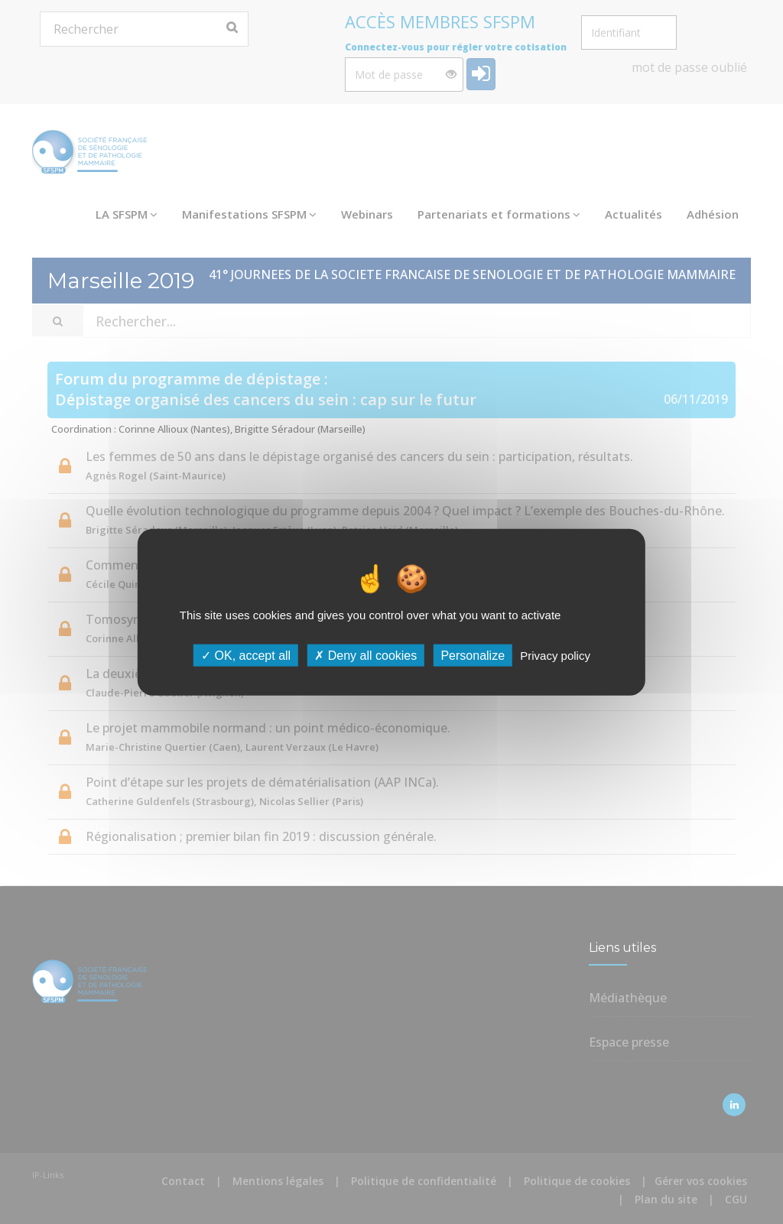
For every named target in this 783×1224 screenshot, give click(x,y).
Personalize (472, 655)
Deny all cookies (365, 655)
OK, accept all (246, 655)
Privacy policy (555, 655)
